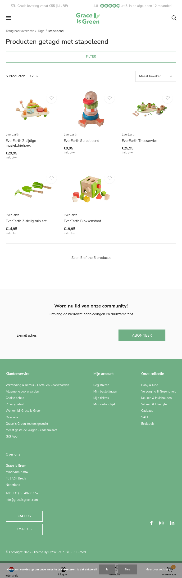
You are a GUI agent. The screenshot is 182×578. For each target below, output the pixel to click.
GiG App (12, 436)
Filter (91, 56)
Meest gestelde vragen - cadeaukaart (31, 430)
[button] (9, 18)
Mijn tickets (101, 398)
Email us (24, 529)
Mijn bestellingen (105, 391)
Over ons (12, 417)
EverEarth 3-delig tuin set (26, 221)
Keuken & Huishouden (156, 398)
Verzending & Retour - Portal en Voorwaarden (37, 385)
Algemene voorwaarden (22, 391)
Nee (127, 569)
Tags (41, 31)
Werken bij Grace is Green (23, 411)
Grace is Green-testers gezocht (27, 424)
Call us (24, 516)
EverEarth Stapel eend (81, 140)
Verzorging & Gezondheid (158, 391)
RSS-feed (79, 552)
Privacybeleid (15, 404)
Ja (107, 569)
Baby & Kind (149, 385)
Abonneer (142, 335)
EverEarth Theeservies (139, 140)
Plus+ (65, 552)
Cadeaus (147, 411)
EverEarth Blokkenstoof (82, 221)
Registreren (101, 385)
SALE (145, 417)
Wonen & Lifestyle (154, 404)
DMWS (53, 552)
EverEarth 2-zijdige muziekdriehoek (21, 143)
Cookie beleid (15, 398)
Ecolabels (148, 424)
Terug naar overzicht (20, 31)
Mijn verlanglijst (104, 404)
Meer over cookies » (158, 569)
